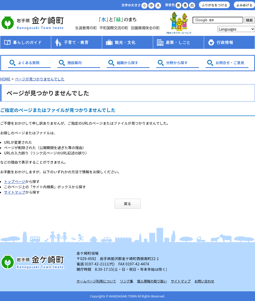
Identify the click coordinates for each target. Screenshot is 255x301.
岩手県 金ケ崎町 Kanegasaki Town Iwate (33, 262)
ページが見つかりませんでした (39, 78)
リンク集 (126, 281)
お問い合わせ (204, 281)
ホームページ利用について (96, 281)
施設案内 (75, 62)
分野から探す (177, 62)
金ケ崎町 (33, 23)
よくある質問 (28, 62)
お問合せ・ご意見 (230, 62)
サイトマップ (14, 192)
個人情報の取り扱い (152, 281)
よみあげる (244, 5)
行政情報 (225, 42)
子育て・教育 (76, 42)
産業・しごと (178, 42)
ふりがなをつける (214, 5)
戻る (127, 203)
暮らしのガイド (27, 42)
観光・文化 (125, 42)
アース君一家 (179, 23)
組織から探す (127, 62)
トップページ (14, 181)
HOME (5, 78)
